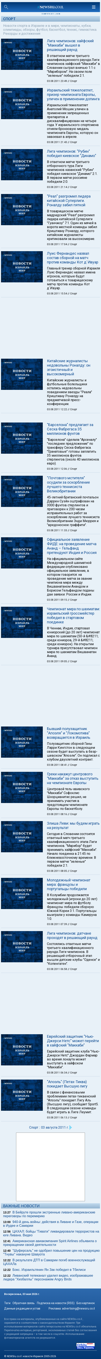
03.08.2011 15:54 (57, 293)
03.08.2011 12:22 (57, 409)
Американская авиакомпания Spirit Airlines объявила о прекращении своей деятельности (50, 1243)
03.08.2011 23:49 (57, 81)
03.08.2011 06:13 (57, 1117)
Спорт (9, 19)
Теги (7, 1303)
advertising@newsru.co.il (78, 1308)
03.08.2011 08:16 (57, 814)
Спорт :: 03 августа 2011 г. (49, 1127)
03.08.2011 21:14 (57, 187)
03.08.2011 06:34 (57, 1072)
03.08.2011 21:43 (57, 142)
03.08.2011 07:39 (57, 924)
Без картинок (86, 1303)
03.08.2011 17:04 (57, 244)
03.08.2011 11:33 (57, 530)
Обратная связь (24, 1303)
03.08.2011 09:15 (57, 599)
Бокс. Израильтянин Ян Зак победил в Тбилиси (49, 1269)
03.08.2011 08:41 (57, 765)
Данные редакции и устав (22, 1308)
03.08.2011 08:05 (57, 871)
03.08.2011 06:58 (57, 969)
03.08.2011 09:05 (57, 661)
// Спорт (72, 81)
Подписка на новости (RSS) (55, 1303)
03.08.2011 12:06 (57, 468)
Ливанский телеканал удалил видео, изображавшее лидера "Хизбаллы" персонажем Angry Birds (48, 1277)
